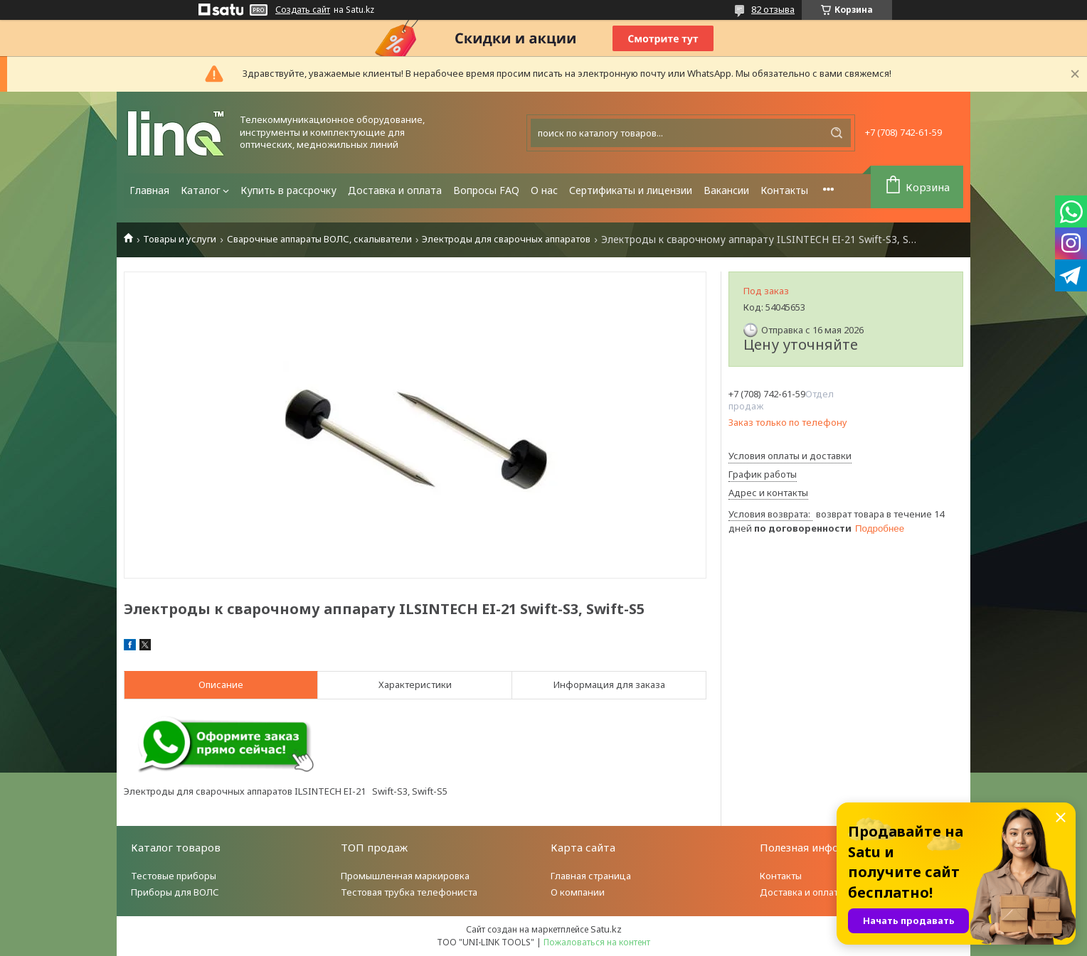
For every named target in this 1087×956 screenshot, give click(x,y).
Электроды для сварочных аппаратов (506, 239)
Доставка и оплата (395, 190)
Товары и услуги (179, 239)
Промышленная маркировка (405, 875)
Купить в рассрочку (288, 190)
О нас (544, 190)
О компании (578, 892)
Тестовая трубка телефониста (409, 892)
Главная (149, 190)
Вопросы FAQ (486, 190)
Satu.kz (606, 929)
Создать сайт (302, 10)
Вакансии (726, 190)
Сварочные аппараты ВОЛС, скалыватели (319, 239)
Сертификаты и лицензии (630, 190)
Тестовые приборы (173, 875)
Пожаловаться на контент (597, 942)
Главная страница (591, 875)
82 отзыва (773, 9)
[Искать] (836, 133)
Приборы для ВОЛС (175, 892)
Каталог (201, 190)
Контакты (784, 190)
